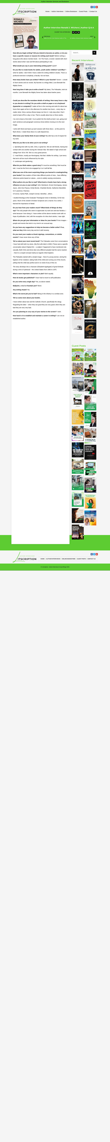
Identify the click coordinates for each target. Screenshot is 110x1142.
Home (47, 11)
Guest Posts (83, 11)
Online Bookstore (71, 11)
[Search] (94, 53)
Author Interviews (57, 11)
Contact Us (93, 11)
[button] (73, 32)
